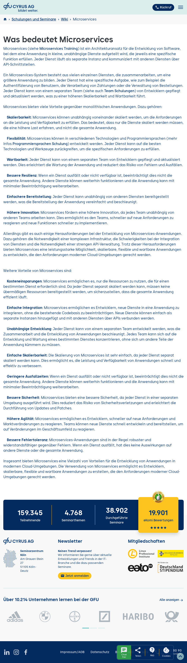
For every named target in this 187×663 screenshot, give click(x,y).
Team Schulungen (119, 91)
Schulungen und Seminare (34, 19)
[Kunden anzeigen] (171, 599)
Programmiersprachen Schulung (40, 144)
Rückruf (163, 7)
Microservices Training (58, 48)
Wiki (64, 19)
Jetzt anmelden (75, 576)
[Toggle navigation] (180, 7)
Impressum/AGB (72, 652)
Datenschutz (100, 652)
